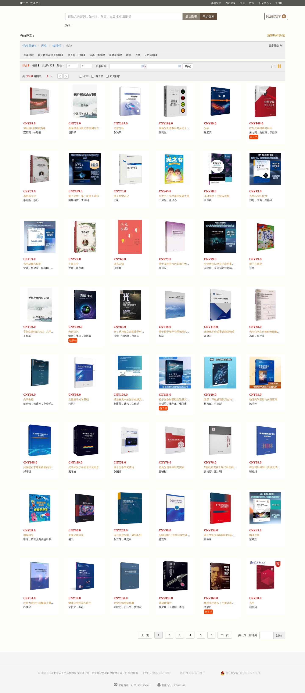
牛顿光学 (73, 264)
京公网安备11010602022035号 (243, 673)
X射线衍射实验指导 (34, 128)
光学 (137, 55)
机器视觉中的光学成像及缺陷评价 (133, 399)
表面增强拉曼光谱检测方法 (83, 128)
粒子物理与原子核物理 (50, 55)
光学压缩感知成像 (124, 603)
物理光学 (254, 535)
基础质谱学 (165, 603)
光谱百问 (73, 331)
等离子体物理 (97, 55)
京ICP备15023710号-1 (192, 673)
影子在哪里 (255, 264)
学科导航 (28, 46)
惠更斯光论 (29, 196)
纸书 (84, 76)
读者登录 (216, 3)
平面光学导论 (76, 535)
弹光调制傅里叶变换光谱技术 (265, 467)
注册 (242, 3)
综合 (26, 65)
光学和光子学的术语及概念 (83, 467)
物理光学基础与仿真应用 (263, 399)
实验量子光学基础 (78, 399)
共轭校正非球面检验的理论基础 (41, 467)
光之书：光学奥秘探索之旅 (174, 196)
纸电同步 (113, 76)
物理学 (57, 46)
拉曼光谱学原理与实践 (171, 467)
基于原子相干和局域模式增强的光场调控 (182, 331)
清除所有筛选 (276, 35)
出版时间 (48, 65)
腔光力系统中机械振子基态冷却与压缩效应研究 (50, 603)
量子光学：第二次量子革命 (83, 196)
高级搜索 (208, 16)
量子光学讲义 (121, 196)
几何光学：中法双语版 (216, 196)
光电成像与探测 (32, 264)
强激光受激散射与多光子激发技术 (178, 128)
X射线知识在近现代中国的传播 (221, 467)
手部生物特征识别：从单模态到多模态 (45, 331)
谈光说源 (119, 264)
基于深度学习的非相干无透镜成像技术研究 (183, 264)
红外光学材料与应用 (260, 128)
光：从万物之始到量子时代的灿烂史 (134, 331)
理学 (44, 46)
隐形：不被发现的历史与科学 (220, 399)
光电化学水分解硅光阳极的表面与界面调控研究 (276, 331)
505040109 (179, 685)
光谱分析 (119, 128)
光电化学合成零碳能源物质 (219, 331)
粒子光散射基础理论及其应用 (175, 399)
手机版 (279, 3)
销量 (36, 65)
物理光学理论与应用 (79, 603)
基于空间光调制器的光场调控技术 (223, 535)
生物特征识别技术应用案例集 (220, 264)
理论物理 (29, 55)
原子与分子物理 (76, 55)
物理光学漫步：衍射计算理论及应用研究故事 (229, 603)
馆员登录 (230, 3)
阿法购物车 (276, 16)
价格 (59, 65)
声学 (128, 55)
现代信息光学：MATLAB (128, 535)
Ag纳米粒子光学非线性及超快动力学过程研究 (184, 535)
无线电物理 (151, 55)
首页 (251, 3)
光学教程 (28, 399)
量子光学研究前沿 (124, 467)
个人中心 (263, 3)
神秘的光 (28, 535)
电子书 (97, 76)
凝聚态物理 (115, 55)
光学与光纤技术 (258, 196)
